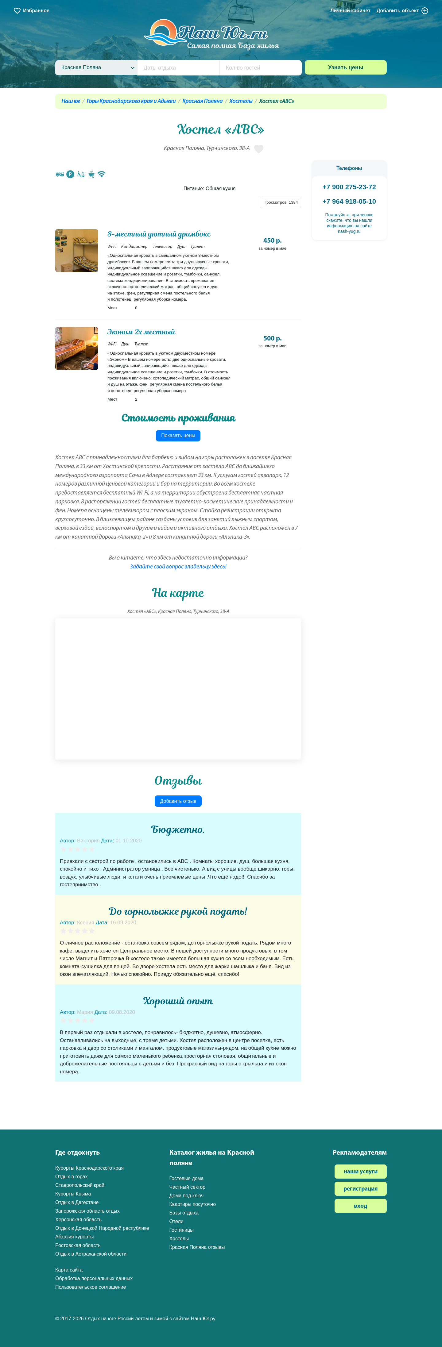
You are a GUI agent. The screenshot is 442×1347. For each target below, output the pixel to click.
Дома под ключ (186, 1195)
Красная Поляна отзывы (197, 1247)
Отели (176, 1221)
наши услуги (361, 1172)
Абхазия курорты (74, 1236)
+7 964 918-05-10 (349, 201)
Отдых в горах (71, 1176)
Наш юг (70, 102)
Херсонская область (78, 1219)
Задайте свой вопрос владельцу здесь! (178, 567)
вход (360, 1206)
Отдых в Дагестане (77, 1202)
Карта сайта (69, 1269)
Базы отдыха (184, 1212)
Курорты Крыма (73, 1193)
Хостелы (240, 102)
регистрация (360, 1189)
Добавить (403, 10)
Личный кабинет (350, 10)
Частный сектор (187, 1187)
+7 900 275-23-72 (349, 187)
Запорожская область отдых (87, 1211)
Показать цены (178, 435)
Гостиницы (181, 1230)
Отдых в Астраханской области (90, 1254)
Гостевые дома (186, 1178)
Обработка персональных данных (94, 1278)
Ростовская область (78, 1245)
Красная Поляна (202, 102)
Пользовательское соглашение (90, 1287)
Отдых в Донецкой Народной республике (102, 1228)
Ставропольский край (79, 1185)
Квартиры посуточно (192, 1204)
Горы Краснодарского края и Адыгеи (131, 102)
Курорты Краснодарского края (89, 1168)
